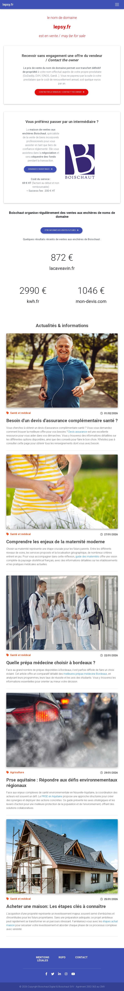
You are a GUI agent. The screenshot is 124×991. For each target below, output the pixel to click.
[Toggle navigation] (117, 4)
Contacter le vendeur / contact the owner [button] (61, 92)
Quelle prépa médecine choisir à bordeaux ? (50, 662)
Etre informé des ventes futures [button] (61, 230)
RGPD (62, 957)
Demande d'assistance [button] (40, 169)
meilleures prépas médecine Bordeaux (85, 673)
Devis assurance (77, 431)
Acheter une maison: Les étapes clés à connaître (56, 906)
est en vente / (62, 36)
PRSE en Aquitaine (52, 796)
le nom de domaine (62, 17)
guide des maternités (87, 556)
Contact (81, 957)
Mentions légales (42, 959)
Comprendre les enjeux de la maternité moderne (55, 541)
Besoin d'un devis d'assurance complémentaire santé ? (62, 420)
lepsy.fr (62, 27)
